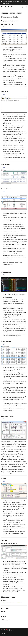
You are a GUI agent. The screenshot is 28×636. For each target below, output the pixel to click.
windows (12, 13)
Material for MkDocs (10, 630)
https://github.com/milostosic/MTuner (12, 603)
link (4, 27)
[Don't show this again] (26, 2)
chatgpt (19, 13)
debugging (5, 13)
